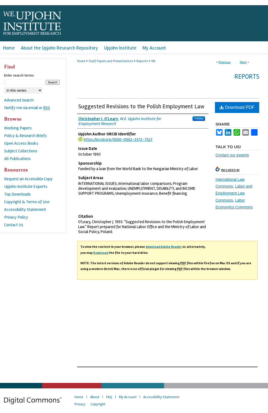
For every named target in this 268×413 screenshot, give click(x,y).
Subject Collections (20, 151)
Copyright (98, 404)
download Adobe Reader (163, 247)
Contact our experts (232, 155)
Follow (198, 118)
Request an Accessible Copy (28, 179)
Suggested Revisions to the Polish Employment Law (141, 106)
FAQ (109, 397)
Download (100, 253)
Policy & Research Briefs (25, 135)
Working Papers (18, 128)
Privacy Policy (16, 217)
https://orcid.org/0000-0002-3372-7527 (118, 139)
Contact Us (13, 225)
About (94, 397)
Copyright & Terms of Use (26, 202)
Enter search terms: (19, 75)
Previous (225, 62)
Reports (142, 61)
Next (243, 62)
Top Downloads (17, 194)
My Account (127, 397)
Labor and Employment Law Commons (233, 193)
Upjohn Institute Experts (25, 186)
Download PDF (237, 107)
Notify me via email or (27, 107)
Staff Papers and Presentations (111, 61)
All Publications (17, 158)
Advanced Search (19, 100)
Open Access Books (21, 143)
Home (81, 61)
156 (153, 61)
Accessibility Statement (25, 209)
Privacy (79, 404)
